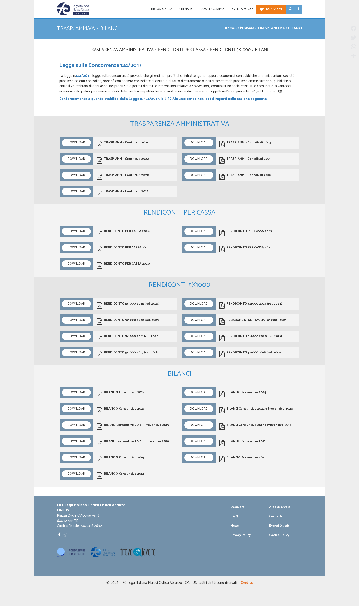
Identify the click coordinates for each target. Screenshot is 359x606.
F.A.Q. (235, 516)
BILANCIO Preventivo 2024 (242, 393)
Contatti (275, 516)
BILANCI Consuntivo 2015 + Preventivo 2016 (133, 442)
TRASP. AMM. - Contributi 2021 (245, 160)
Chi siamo (186, 9)
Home (230, 28)
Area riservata (280, 507)
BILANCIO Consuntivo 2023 (120, 409)
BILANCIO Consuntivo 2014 (120, 458)
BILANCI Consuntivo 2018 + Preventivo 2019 (133, 426)
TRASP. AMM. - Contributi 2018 (122, 192)
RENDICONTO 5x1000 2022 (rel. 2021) (128, 321)
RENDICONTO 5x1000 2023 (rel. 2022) (250, 305)
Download (76, 142)
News (235, 526)
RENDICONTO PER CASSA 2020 (123, 265)
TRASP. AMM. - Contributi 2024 (123, 143)
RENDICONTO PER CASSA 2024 (123, 232)
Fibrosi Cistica (161, 9)
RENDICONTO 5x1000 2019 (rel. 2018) (128, 353)
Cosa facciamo (212, 9)
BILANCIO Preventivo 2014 (242, 458)
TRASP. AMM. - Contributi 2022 (123, 160)
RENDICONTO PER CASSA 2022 (123, 248)
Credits (247, 583)
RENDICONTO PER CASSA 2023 (245, 232)
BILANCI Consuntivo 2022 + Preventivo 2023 (256, 409)
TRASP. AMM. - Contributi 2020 (123, 176)
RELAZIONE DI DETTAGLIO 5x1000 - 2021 (252, 321)
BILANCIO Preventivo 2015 (242, 442)
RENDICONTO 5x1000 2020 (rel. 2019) (250, 337)
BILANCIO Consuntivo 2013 (120, 475)
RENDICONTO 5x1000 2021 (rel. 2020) (128, 337)
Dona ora (238, 507)
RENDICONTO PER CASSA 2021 (245, 248)
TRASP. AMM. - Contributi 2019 (245, 176)
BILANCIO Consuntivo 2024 (121, 393)
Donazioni (274, 9)
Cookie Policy (279, 535)
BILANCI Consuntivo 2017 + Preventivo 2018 (255, 426)
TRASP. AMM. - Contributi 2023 (245, 143)
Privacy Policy (241, 535)
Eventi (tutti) (279, 526)
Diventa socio (242, 9)
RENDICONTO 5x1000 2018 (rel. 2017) (250, 353)
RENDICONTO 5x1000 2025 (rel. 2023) (128, 305)
